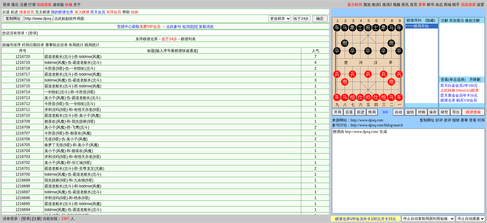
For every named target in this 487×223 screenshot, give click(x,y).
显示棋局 (354, 4)
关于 (77, 4)
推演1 (376, 4)
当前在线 (50, 218)
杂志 (439, 4)
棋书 (430, 4)
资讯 (405, 4)
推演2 (387, 4)
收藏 (68, 4)
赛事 (422, 4)
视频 (396, 4)
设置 (480, 4)
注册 (23, 4)
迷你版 (58, 4)
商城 (447, 4)
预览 (367, 4)
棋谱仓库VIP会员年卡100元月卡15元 (365, 219)
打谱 (32, 4)
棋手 (456, 4)
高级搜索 (44, 4)
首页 (413, 4)
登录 (6, 4)
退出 (15, 4)
